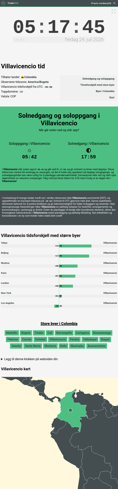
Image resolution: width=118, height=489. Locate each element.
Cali (49, 336)
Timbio (38, 336)
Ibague (105, 342)
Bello (63, 349)
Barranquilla (64, 336)
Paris (4, 275)
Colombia (29, 77)
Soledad (40, 342)
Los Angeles (7, 306)
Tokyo (4, 244)
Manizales (77, 349)
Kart (111, 97)
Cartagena (82, 336)
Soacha (16, 349)
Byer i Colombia (105, 91)
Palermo (12, 342)
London (5, 285)
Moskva (5, 264)
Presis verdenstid (101, 3)
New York (6, 295)
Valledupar (90, 342)
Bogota (25, 336)
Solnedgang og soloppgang (98, 78)
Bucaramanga (102, 336)
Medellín (11, 336)
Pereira (74, 342)
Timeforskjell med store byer (97, 84)
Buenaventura (97, 349)
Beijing (4, 254)
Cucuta (26, 342)
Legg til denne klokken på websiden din (31, 362)
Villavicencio (57, 342)
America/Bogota (38, 82)
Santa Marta (33, 349)
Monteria (50, 349)
